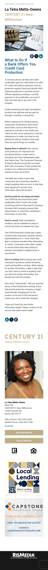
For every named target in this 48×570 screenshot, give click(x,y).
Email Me (9, 426)
